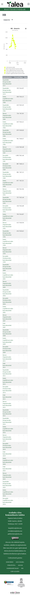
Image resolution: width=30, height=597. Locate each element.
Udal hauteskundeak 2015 (7, 397)
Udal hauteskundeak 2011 (7, 365)
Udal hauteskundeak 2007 (7, 325)
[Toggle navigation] (2, 4)
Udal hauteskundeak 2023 (7, 469)
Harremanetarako (13, 568)
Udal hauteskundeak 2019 (7, 454)
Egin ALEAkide (15, 571)
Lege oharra (20, 562)
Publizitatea (11, 565)
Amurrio (8, 20)
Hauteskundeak (15, 9)
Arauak (20, 565)
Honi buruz (9, 562)
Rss (22, 568)
